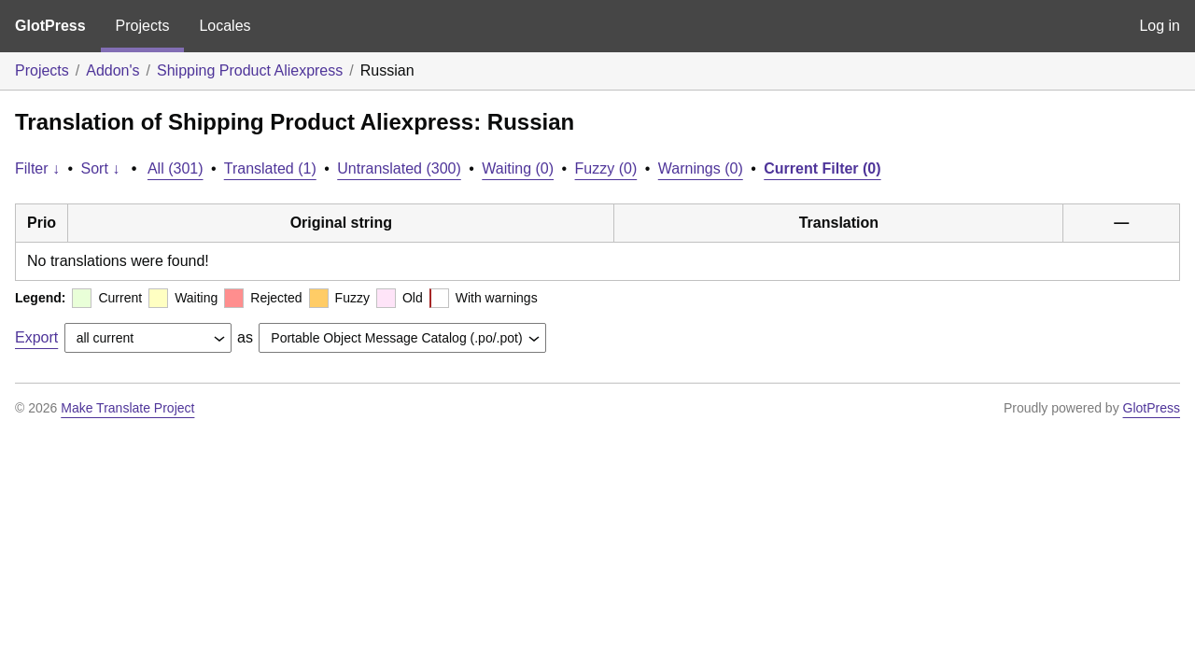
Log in (1159, 26)
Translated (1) (270, 168)
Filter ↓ (37, 168)
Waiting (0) (518, 168)
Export (36, 337)
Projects (143, 26)
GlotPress (50, 26)
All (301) (176, 168)
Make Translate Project (127, 407)
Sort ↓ (100, 168)
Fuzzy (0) (606, 168)
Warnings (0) (700, 168)
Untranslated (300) (399, 168)
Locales (224, 26)
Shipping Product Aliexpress (250, 70)
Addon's (112, 70)
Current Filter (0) (822, 168)
